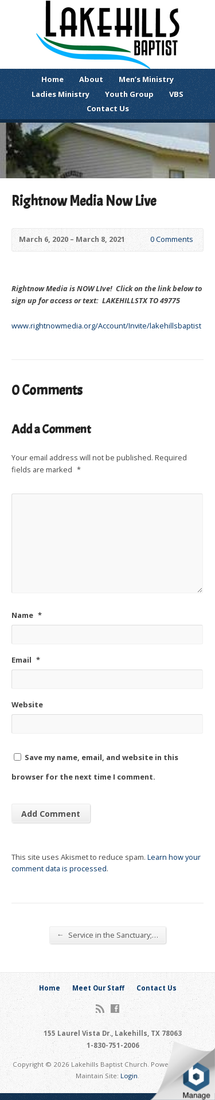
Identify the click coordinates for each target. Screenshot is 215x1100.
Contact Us (108, 108)
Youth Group (129, 94)
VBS (176, 94)
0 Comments (140, 239)
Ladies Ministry (60, 94)
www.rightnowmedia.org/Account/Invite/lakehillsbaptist (106, 325)
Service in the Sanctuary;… (107, 934)
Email (25, 660)
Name (26, 615)
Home (52, 79)
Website (27, 704)
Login (129, 1075)
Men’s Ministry (146, 79)
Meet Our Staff (98, 988)
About (91, 79)
